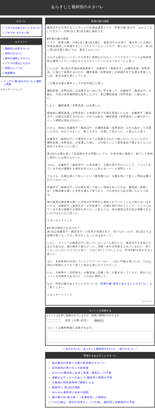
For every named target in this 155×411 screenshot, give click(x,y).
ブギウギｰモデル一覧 (17, 32)
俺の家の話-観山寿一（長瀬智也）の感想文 (79, 399)
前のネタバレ (127, 351)
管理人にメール (14, 68)
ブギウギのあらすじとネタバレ (22, 27)
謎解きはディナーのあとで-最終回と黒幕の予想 (82, 379)
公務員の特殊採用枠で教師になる (73, 384)
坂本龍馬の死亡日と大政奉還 (70, 370)
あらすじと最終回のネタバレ (77, 7)
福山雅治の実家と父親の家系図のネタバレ (79, 365)
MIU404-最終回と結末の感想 (70, 394)
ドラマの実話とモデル (17, 63)
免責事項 (10, 73)
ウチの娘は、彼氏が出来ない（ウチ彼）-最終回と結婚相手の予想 (93, 404)
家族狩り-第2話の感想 (66, 389)
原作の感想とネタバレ (17, 58)
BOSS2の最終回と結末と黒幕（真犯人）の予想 (82, 374)
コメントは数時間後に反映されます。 (71, 327)
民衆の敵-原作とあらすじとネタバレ (124, 283)
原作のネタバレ (14, 53)
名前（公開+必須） (77, 320)
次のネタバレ (73, 351)
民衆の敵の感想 (100, 21)
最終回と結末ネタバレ (17, 48)
